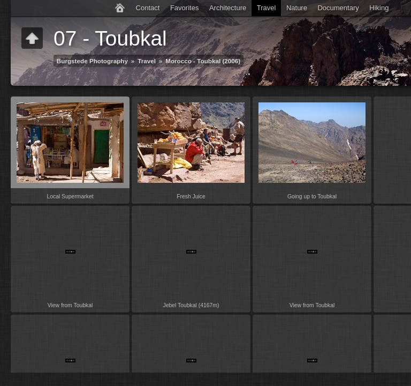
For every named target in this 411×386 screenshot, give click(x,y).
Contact (148, 8)
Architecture (227, 8)
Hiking (379, 8)
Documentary (338, 8)
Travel (266, 8)
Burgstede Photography (92, 60)
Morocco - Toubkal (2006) (202, 60)
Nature (296, 8)
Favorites (184, 8)
